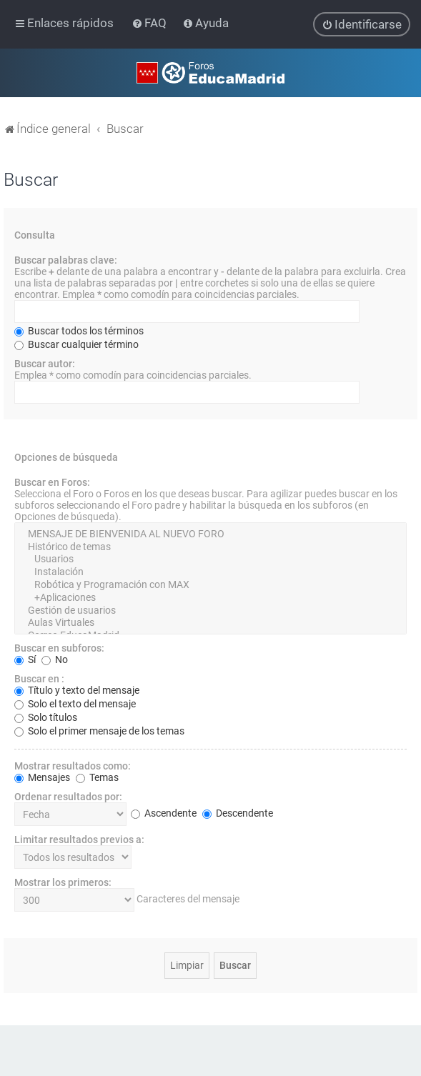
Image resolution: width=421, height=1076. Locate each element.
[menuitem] (150, 23)
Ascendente (164, 813)
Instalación (210, 571)
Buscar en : (39, 678)
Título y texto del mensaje (76, 689)
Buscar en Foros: (52, 481)
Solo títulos (45, 716)
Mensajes (42, 776)
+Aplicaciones (210, 597)
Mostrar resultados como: (72, 765)
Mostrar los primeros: (63, 881)
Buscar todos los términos (79, 330)
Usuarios (210, 559)
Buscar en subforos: (59, 647)
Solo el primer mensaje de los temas (99, 730)
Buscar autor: (44, 363)
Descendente (237, 813)
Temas (97, 776)
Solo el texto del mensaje (75, 703)
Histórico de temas (210, 546)
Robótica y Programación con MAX (210, 584)
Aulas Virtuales (210, 623)
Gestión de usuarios (210, 610)
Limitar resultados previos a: (79, 839)
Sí (25, 658)
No (54, 658)
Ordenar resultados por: (68, 796)
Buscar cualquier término (76, 343)
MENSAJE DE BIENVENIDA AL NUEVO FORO (210, 533)
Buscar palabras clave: (65, 259)
